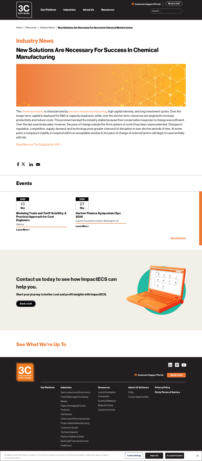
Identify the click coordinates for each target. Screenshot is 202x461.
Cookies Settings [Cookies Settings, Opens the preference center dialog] (134, 456)
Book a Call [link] (26, 303)
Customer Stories (106, 409)
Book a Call (174, 3)
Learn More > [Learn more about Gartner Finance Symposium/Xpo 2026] (82, 226)
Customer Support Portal (148, 4)
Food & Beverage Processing (74, 396)
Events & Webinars (107, 401)
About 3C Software (138, 387)
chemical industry (33, 111)
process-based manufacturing (88, 111)
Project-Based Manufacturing (75, 423)
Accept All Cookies (174, 456)
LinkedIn (170, 365)
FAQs (131, 392)
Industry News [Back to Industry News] (47, 27)
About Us (88, 9)
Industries (69, 9)
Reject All (154, 456)
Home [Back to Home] (19, 27)
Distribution (66, 414)
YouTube (183, 365)
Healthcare (66, 445)
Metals (64, 401)
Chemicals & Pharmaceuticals (75, 418)
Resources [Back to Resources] (31, 27)
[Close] (197, 456)
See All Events (178, 238)
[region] (101, 456)
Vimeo (177, 365)
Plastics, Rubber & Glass (72, 436)
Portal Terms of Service (167, 392)
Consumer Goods (69, 427)
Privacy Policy (162, 387)
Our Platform (48, 9)
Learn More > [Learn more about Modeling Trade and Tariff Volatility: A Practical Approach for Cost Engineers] (23, 229)
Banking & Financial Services (74, 441)
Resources (107, 9)
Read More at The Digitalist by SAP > (39, 144)
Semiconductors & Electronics (75, 392)
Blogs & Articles (105, 405)
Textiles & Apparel (69, 432)
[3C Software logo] (24, 17)
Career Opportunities (138, 396)
